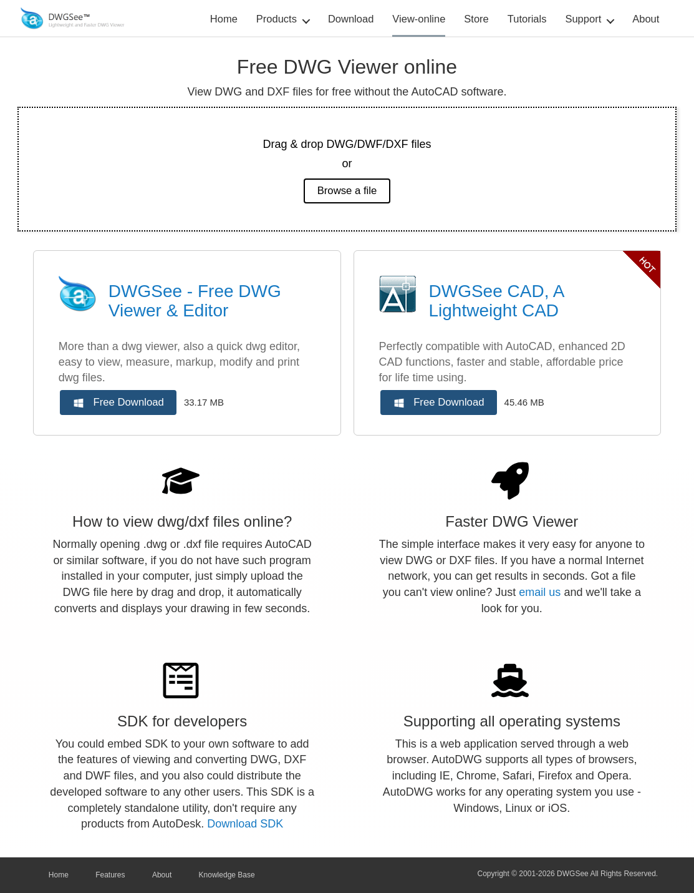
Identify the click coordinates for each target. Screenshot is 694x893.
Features (110, 875)
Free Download (118, 402)
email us (540, 592)
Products (276, 18)
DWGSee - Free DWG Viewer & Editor (194, 300)
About (645, 18)
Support (583, 18)
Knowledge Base (227, 875)
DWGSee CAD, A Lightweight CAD (496, 300)
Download (351, 18)
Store (476, 18)
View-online (418, 18)
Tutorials (527, 18)
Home (224, 18)
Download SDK (245, 823)
